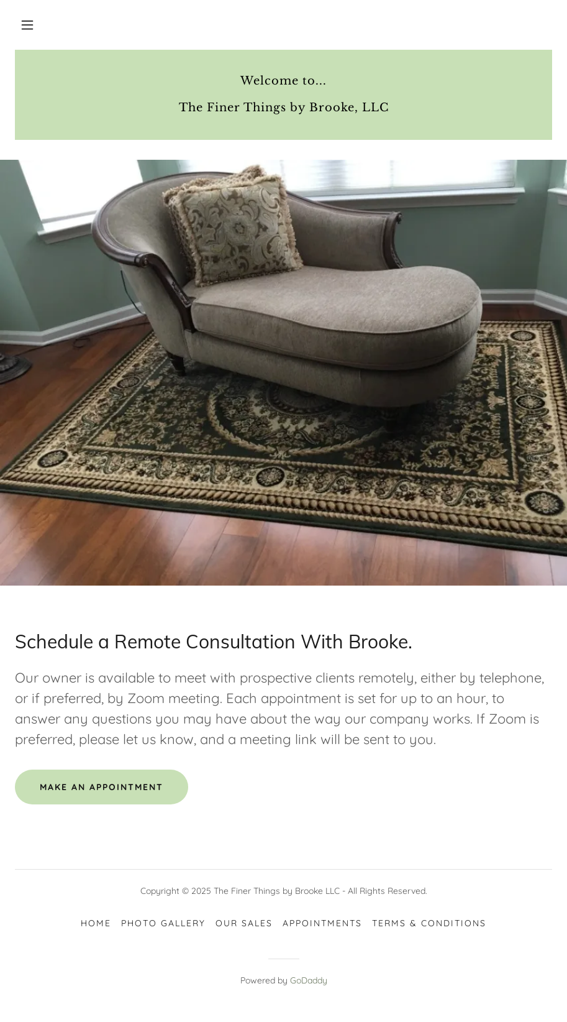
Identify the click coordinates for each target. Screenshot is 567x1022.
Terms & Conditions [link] (429, 923)
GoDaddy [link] (308, 980)
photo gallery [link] (163, 923)
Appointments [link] (322, 923)
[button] (27, 24)
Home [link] (96, 923)
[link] (283, 107)
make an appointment (101, 787)
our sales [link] (244, 923)
